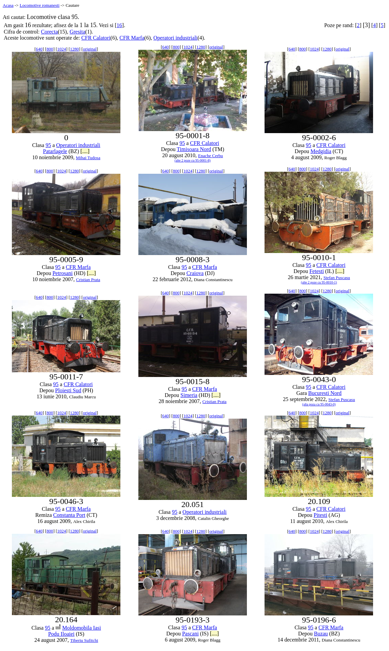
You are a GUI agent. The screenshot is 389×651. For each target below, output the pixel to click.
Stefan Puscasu (337, 277)
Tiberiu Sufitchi (84, 640)
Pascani (190, 633)
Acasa (8, 5)
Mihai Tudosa (88, 157)
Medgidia (321, 151)
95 (48, 145)
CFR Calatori (96, 38)
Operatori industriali (175, 38)
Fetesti (316, 271)
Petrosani (63, 273)
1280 (74, 48)
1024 (61, 48)
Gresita (77, 32)
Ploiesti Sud (68, 390)
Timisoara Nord (194, 149)
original (89, 48)
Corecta (49, 32)
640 (39, 48)
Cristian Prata (88, 279)
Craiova (195, 273)
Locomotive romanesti (39, 5)
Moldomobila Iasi (81, 628)
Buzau (321, 633)
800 (49, 48)
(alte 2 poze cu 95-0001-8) (193, 160)
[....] (85, 151)
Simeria (188, 395)
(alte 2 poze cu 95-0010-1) (319, 282)
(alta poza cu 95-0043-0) (319, 404)
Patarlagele (55, 151)
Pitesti (320, 515)
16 (119, 25)
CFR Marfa (131, 38)
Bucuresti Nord (325, 393)
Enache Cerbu (210, 155)
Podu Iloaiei (61, 634)
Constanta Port (69, 515)
